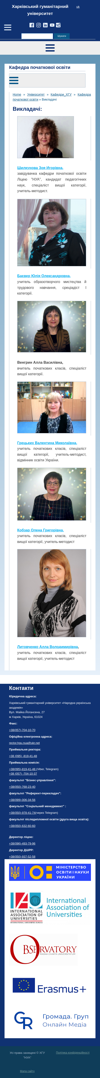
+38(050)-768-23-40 (22, 786)
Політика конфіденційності (73, 1052)
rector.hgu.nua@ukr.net (24, 743)
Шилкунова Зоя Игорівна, (40, 168)
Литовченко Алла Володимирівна (47, 647)
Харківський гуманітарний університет (40, 10)
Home (17, 94)
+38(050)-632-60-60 (22, 826)
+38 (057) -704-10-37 (23, 773)
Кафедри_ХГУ (61, 94)
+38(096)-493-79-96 (22, 843)
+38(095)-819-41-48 (22, 769)
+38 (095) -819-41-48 (23, 756)
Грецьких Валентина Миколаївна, (47, 443)
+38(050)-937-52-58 (22, 856)
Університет (36, 94)
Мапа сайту (27, 1071)
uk (78, 6)
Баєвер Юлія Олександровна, (44, 276)
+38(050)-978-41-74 (22, 812)
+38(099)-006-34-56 (22, 800)
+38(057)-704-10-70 (22, 730)
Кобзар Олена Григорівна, (40, 530)
